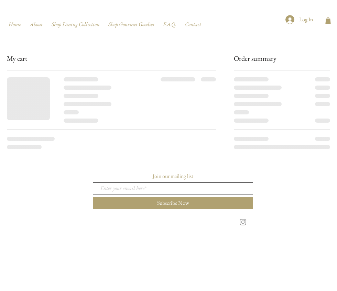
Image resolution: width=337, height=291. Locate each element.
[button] (328, 20)
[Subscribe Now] (173, 203)
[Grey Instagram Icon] (243, 222)
